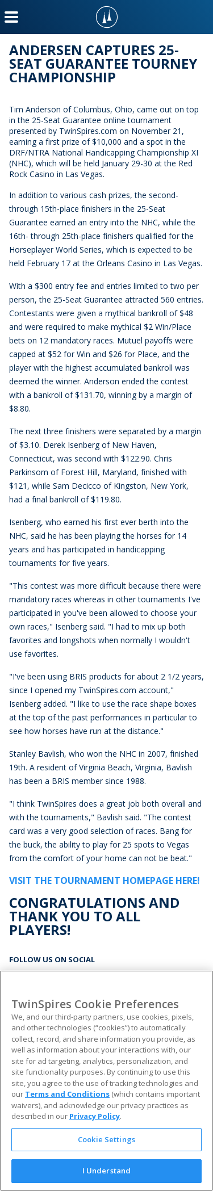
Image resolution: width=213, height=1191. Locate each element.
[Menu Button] (11, 17)
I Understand (106, 1170)
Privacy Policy (94, 1116)
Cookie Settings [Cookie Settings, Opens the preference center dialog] (106, 1139)
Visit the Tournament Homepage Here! (104, 880)
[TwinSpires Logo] (106, 17)
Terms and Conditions (67, 1094)
